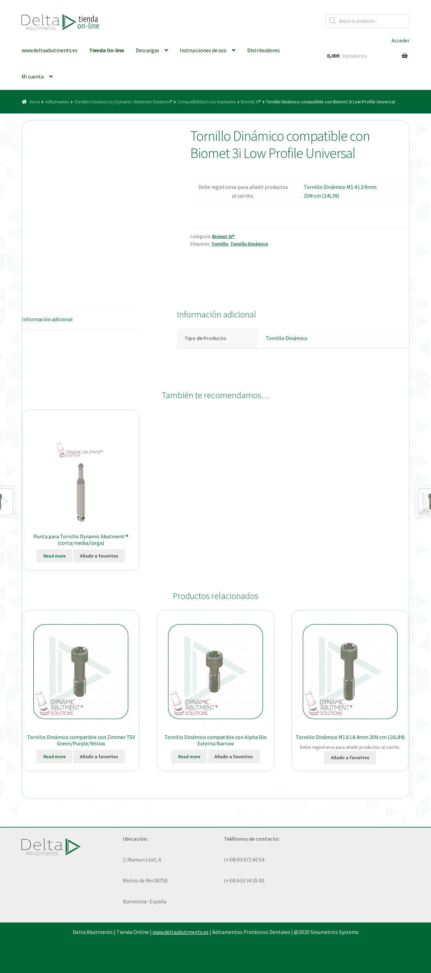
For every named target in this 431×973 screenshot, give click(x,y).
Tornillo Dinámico (249, 244)
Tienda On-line (106, 50)
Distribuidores (263, 50)
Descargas (147, 50)
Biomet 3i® (251, 102)
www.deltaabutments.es (49, 50)
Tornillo (219, 244)
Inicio (35, 102)
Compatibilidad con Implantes (206, 102)
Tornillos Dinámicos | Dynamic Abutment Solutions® (123, 102)
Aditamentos (57, 102)
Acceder (400, 40)
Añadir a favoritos (99, 556)
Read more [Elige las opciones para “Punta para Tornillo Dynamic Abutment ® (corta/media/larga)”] (54, 556)
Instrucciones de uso (203, 50)
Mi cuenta (33, 76)
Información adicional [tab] (47, 319)
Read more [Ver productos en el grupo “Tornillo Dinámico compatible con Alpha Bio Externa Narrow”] (189, 756)
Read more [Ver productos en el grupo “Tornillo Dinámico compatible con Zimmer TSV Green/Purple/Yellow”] (54, 756)
